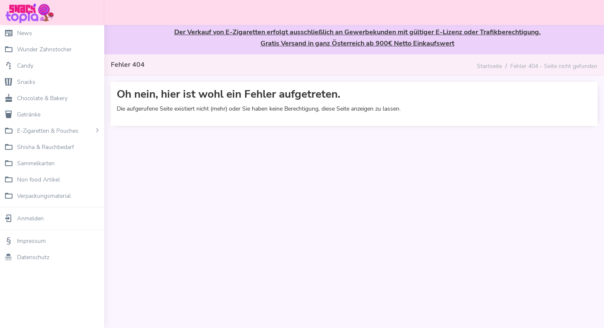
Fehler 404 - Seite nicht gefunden (553, 66)
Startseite (489, 66)
